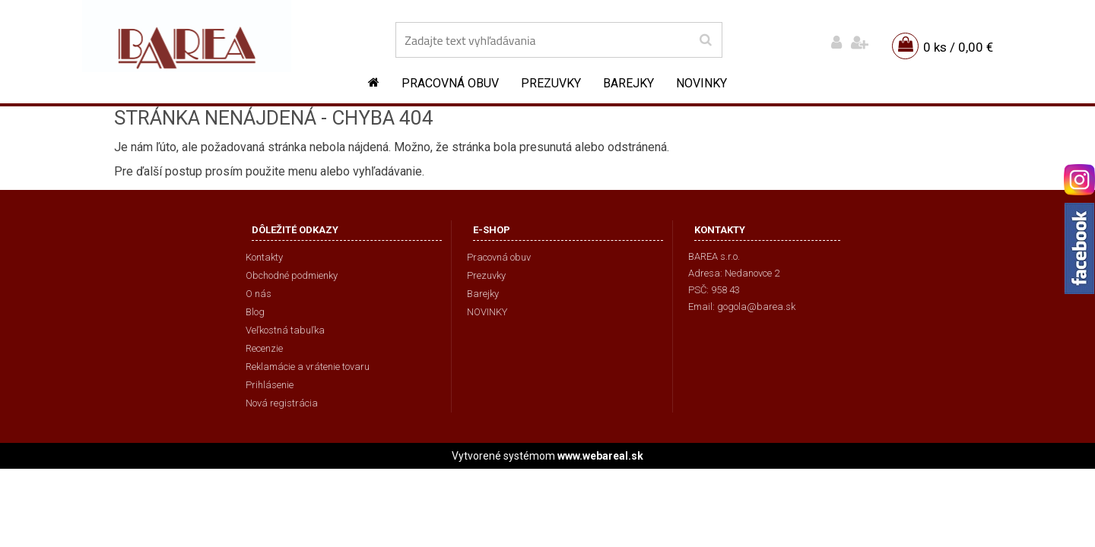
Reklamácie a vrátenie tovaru (308, 366)
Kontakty (264, 257)
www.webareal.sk (600, 456)
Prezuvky (551, 83)
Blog (255, 312)
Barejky (628, 83)
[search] (705, 40)
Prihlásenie (270, 384)
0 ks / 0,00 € (958, 47)
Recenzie (264, 348)
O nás (258, 293)
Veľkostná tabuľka (285, 330)
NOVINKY (701, 83)
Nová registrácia (282, 403)
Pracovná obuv (450, 83)
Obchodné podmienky (292, 275)
